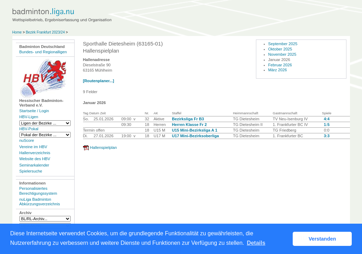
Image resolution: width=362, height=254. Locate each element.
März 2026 (277, 70)
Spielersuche (30, 171)
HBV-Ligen (28, 117)
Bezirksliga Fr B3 (188, 119)
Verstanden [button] (322, 239)
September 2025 (283, 44)
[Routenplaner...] (98, 81)
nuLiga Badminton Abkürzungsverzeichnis (39, 201)
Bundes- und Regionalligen (43, 52)
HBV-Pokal (29, 129)
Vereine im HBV (33, 147)
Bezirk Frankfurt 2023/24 (45, 32)
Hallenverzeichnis (35, 153)
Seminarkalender (34, 165)
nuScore (26, 140)
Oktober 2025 (280, 49)
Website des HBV (34, 159)
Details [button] (256, 243)
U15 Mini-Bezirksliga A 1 (194, 130)
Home (17, 32)
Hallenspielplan (103, 147)
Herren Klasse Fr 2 (189, 124)
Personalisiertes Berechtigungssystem (38, 190)
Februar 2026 (280, 65)
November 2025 (282, 54)
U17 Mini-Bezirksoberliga (195, 136)
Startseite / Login (34, 111)
